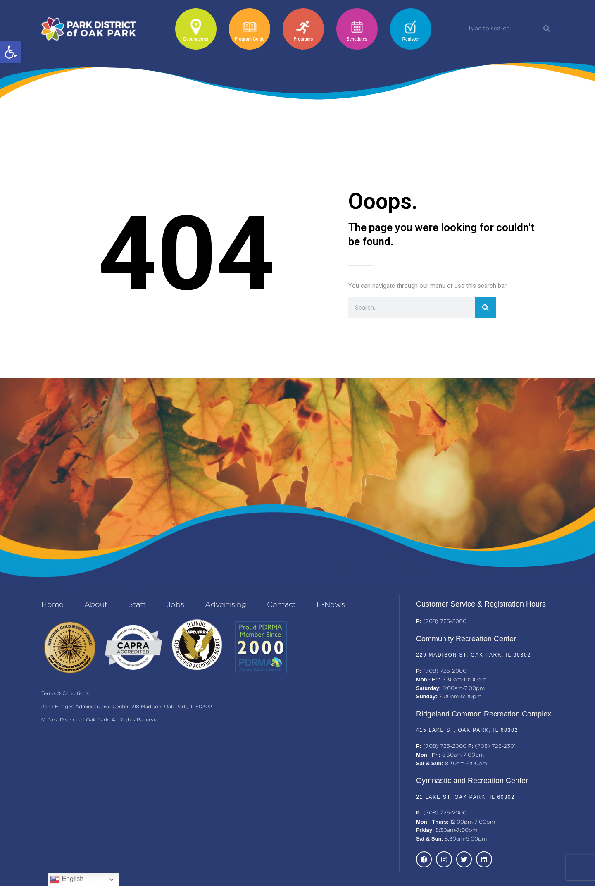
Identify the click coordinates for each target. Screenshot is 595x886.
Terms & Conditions (65, 693)
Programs (303, 39)
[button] (10, 52)
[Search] (546, 29)
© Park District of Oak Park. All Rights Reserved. (101, 720)
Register (410, 39)
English (66, 879)
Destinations (195, 39)
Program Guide (249, 39)
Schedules (357, 39)
